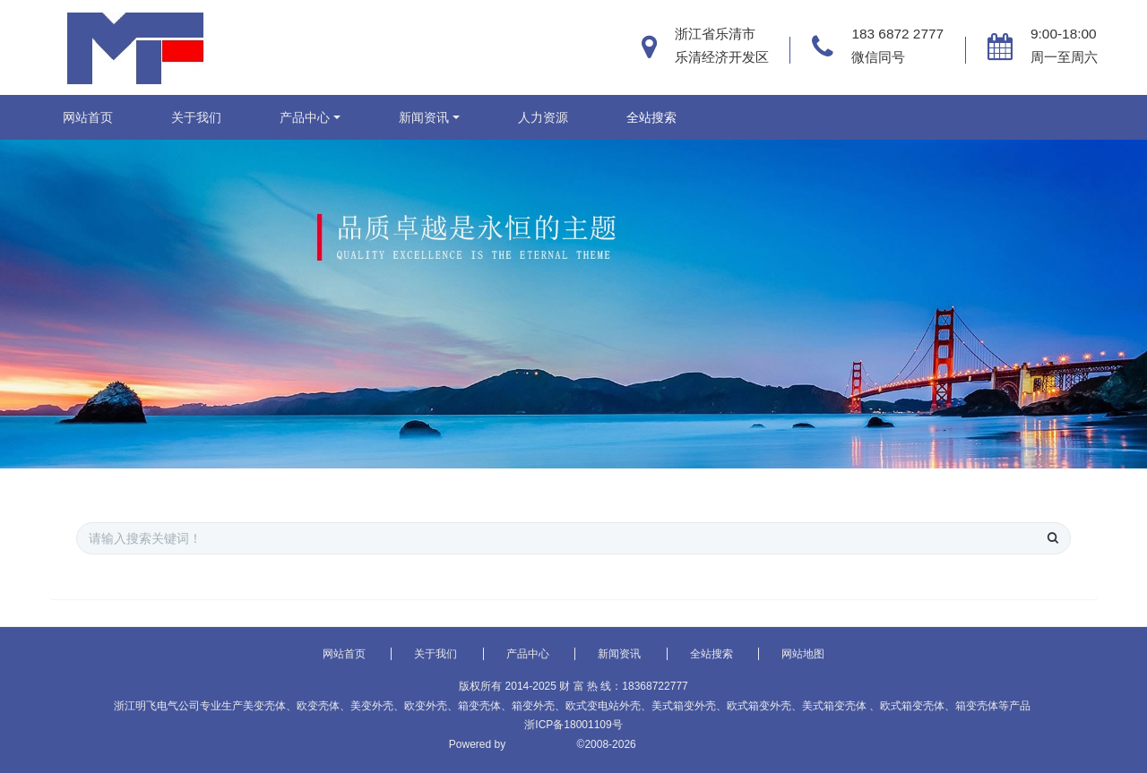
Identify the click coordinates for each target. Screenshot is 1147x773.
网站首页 (88, 117)
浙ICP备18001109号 (573, 724)
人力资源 (543, 117)
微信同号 (878, 56)
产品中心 (305, 117)
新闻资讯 (424, 117)
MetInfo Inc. (670, 744)
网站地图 (802, 654)
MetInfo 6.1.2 (541, 744)
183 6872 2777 (897, 33)
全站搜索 (651, 117)
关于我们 (196, 117)
